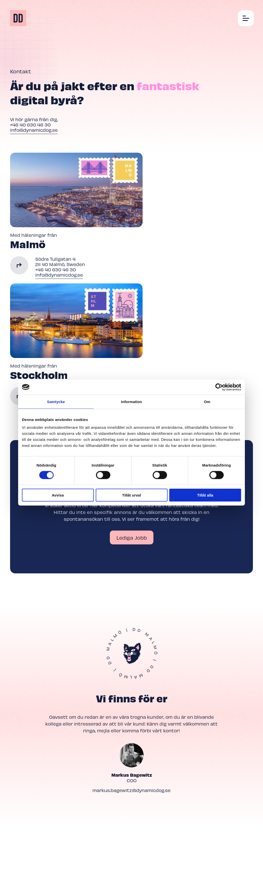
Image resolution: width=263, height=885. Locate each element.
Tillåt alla (205, 495)
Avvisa (58, 495)
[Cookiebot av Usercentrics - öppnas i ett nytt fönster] (219, 387)
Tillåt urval (131, 495)
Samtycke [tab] (56, 401)
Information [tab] (131, 401)
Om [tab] (207, 401)
